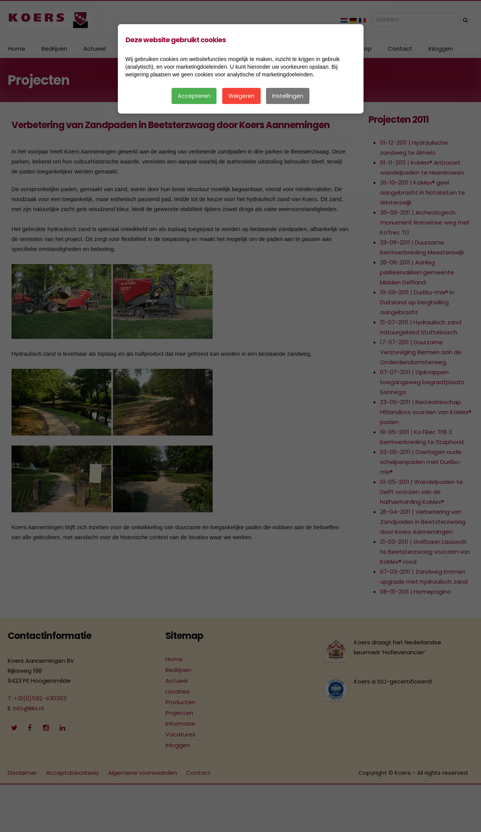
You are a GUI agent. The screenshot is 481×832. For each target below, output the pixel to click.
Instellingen (287, 96)
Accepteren (194, 96)
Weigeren (241, 96)
